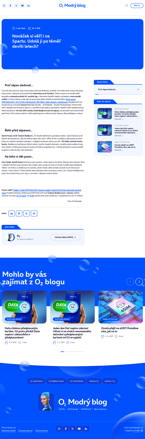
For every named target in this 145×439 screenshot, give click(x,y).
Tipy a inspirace (94, 12)
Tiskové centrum (41, 431)
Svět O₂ (48, 12)
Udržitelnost (77, 12)
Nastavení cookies (9, 431)
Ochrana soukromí (25, 431)
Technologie (61, 12)
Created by (134, 430)
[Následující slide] (139, 281)
